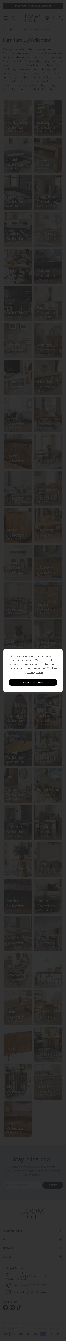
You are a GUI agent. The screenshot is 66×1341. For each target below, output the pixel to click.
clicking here (35, 672)
